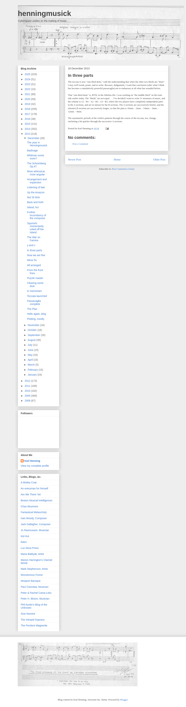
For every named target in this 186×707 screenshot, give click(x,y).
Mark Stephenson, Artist (34, 568)
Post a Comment (80, 143)
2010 (28, 390)
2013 (28, 133)
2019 (28, 104)
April (30, 359)
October (32, 330)
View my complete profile (35, 465)
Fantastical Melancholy (33, 512)
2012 (28, 380)
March (31, 364)
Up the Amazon (36, 192)
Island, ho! (33, 207)
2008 (28, 400)
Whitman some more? (35, 157)
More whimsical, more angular (36, 173)
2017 (28, 114)
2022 (28, 89)
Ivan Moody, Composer (34, 518)
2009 (28, 395)
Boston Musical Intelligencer (36, 500)
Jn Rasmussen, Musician (35, 530)
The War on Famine (33, 239)
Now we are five (36, 255)
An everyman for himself (34, 488)
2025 (28, 74)
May (30, 354)
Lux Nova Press (30, 548)
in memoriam (34, 291)
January (32, 374)
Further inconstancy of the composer (36, 215)
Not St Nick (33, 197)
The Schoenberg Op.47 (36, 165)
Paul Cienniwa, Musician (34, 586)
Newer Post (74, 159)
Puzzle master (35, 278)
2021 (28, 94)
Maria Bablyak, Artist (32, 554)
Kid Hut (25, 536)
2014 (28, 128)
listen (24, 542)
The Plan (32, 308)
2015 (28, 123)
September (34, 335)
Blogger (124, 699)
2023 (28, 84)
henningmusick (44, 13)
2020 (28, 99)
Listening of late (36, 187)
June (31, 350)
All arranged (34, 265)
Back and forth (35, 202)
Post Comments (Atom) (123, 169)
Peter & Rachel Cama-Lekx (36, 592)
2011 (28, 385)
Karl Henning (32, 460)
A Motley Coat (29, 482)
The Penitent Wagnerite (34, 625)
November (34, 325)
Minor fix (32, 260)
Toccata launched (37, 296)
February (33, 369)
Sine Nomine (28, 613)
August (32, 340)
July (30, 344)
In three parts (80, 75)
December (34, 138)
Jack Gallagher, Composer (36, 524)
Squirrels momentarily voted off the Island (35, 228)
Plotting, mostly (35, 318)
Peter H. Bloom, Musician (35, 598)
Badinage (32, 150)
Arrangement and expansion (37, 181)
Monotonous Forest (32, 574)
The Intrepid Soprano (33, 619)
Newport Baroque (31, 580)
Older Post (159, 159)
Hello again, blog (36, 313)
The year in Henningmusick (37, 144)
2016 (28, 118)
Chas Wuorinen (29, 506)
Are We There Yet (31, 494)
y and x (31, 245)
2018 (28, 108)
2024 (28, 79)
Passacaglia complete (34, 302)
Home (117, 159)
